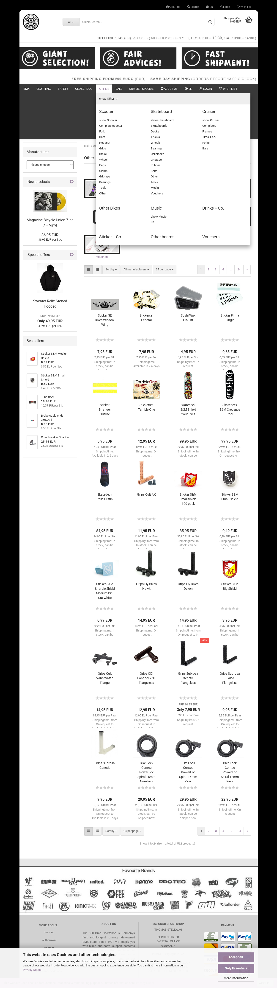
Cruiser (34, 165)
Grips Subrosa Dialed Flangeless (230, 633)
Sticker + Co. (38, 191)
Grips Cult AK (146, 450)
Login (225, 6)
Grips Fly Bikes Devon (188, 542)
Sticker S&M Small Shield (229, 452)
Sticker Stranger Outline (105, 365)
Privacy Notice (32, 969)
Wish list (244, 6)
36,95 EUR (49, 318)
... (231, 225)
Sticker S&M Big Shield (229, 542)
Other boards (38, 197)
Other (104, 88)
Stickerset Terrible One (146, 363)
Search (193, 6)
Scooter (35, 152)
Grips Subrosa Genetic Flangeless (188, 633)
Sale (118, 88)
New (233, 88)
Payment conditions (49, 927)
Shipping (49, 919)
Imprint (49, 888)
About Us (173, 6)
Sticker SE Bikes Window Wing (105, 275)
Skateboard (37, 158)
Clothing (43, 88)
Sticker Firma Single (230, 273)
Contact (49, 903)
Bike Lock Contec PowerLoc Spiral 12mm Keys (230, 727)
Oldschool (83, 88)
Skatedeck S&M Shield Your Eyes (188, 365)
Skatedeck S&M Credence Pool (229, 365)
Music (34, 178)
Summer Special (141, 88)
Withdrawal (49, 896)
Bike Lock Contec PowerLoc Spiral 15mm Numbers (146, 727)
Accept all (236, 957)
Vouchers (36, 204)
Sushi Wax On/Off (188, 273)
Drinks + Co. (38, 184)
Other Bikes (37, 171)
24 (239, 225)
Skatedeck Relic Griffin (105, 452)
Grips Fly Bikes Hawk (146, 542)
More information (236, 978)
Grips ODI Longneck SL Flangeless (146, 633)
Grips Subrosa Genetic (105, 721)
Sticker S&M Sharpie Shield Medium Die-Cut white (105, 546)
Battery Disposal (49, 942)
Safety (63, 88)
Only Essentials (236, 968)
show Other (37, 145)
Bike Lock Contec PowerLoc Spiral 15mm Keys (188, 727)
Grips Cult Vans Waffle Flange (104, 633)
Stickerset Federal (147, 273)
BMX (26, 88)
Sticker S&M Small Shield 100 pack (188, 454)
